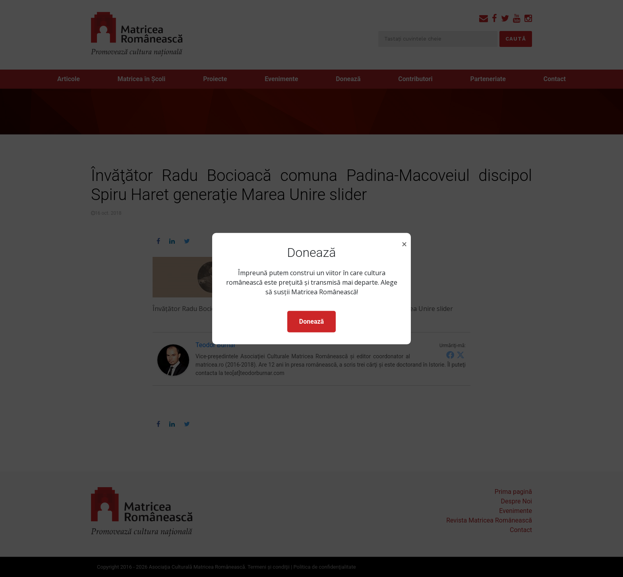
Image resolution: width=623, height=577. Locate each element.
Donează (311, 321)
